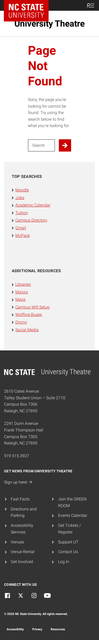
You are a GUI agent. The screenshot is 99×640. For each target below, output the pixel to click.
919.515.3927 (16, 455)
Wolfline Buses (28, 314)
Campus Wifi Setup (32, 307)
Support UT (68, 542)
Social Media (27, 329)
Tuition (21, 212)
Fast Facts (20, 499)
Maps (20, 299)
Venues (17, 542)
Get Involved (22, 561)
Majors (21, 292)
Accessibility (15, 629)
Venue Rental (23, 551)
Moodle (22, 190)
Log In (63, 561)
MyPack (22, 235)
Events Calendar (72, 515)
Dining (21, 322)
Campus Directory (31, 220)
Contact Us (68, 551)
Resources (58, 629)
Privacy (37, 629)
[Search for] (41, 145)
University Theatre (49, 23)
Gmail (20, 227)
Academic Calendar (32, 205)
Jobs (19, 197)
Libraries (23, 284)
